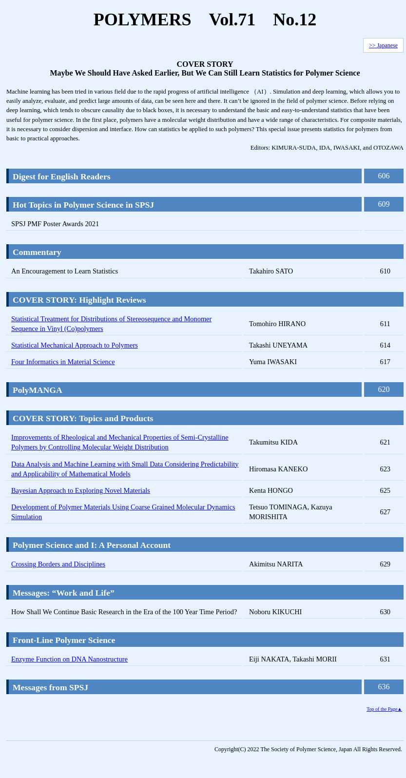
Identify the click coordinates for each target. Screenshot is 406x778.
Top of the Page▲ (384, 709)
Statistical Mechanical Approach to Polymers (74, 345)
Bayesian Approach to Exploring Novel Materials (80, 490)
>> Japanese (383, 45)
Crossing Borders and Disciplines (58, 564)
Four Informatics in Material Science (63, 362)
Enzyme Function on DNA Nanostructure (69, 659)
